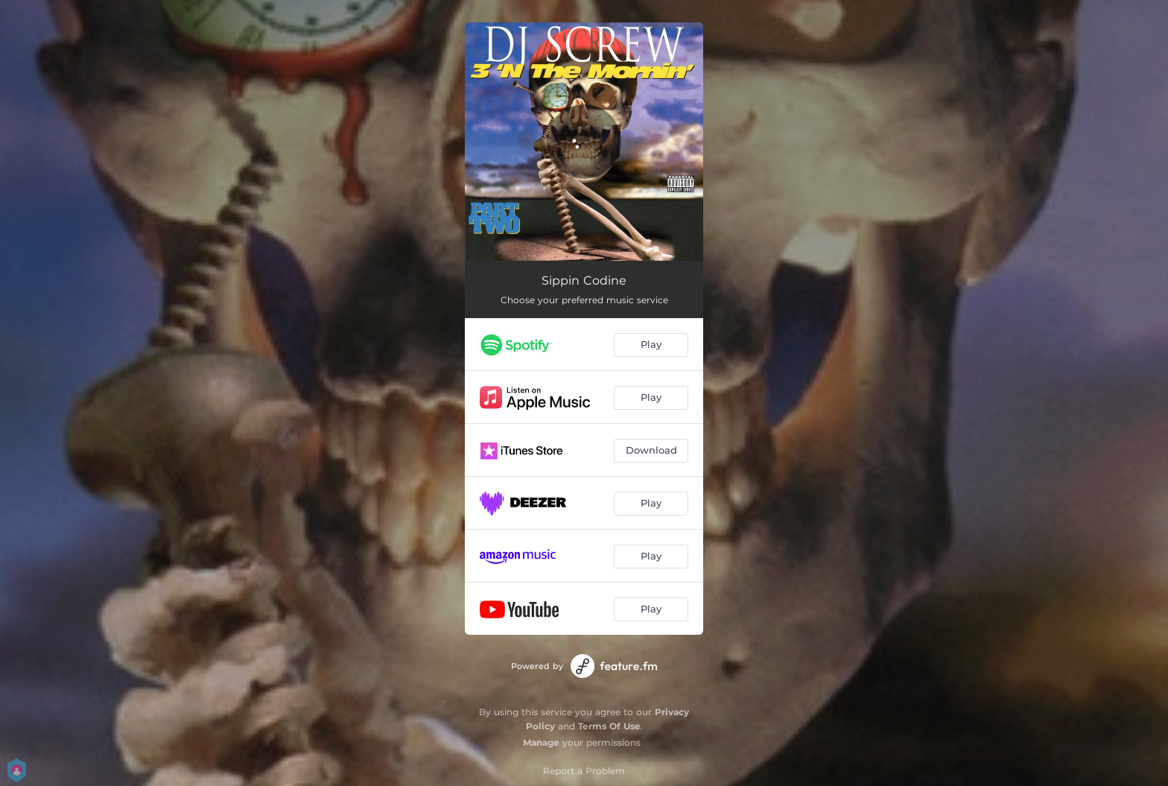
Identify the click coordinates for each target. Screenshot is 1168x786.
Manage (541, 742)
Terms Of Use (609, 726)
